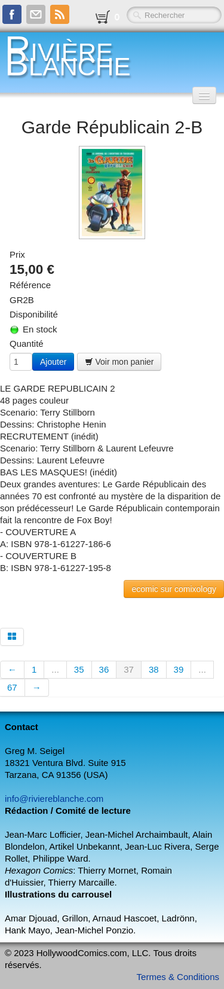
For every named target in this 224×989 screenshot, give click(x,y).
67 (12, 687)
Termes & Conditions (178, 977)
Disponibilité (34, 314)
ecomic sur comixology (173, 589)
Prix (17, 254)
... (55, 669)
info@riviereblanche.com (54, 798)
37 (129, 669)
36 (104, 669)
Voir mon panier (119, 362)
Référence (30, 285)
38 (154, 669)
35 (79, 669)
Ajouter (53, 362)
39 (179, 669)
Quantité (27, 343)
